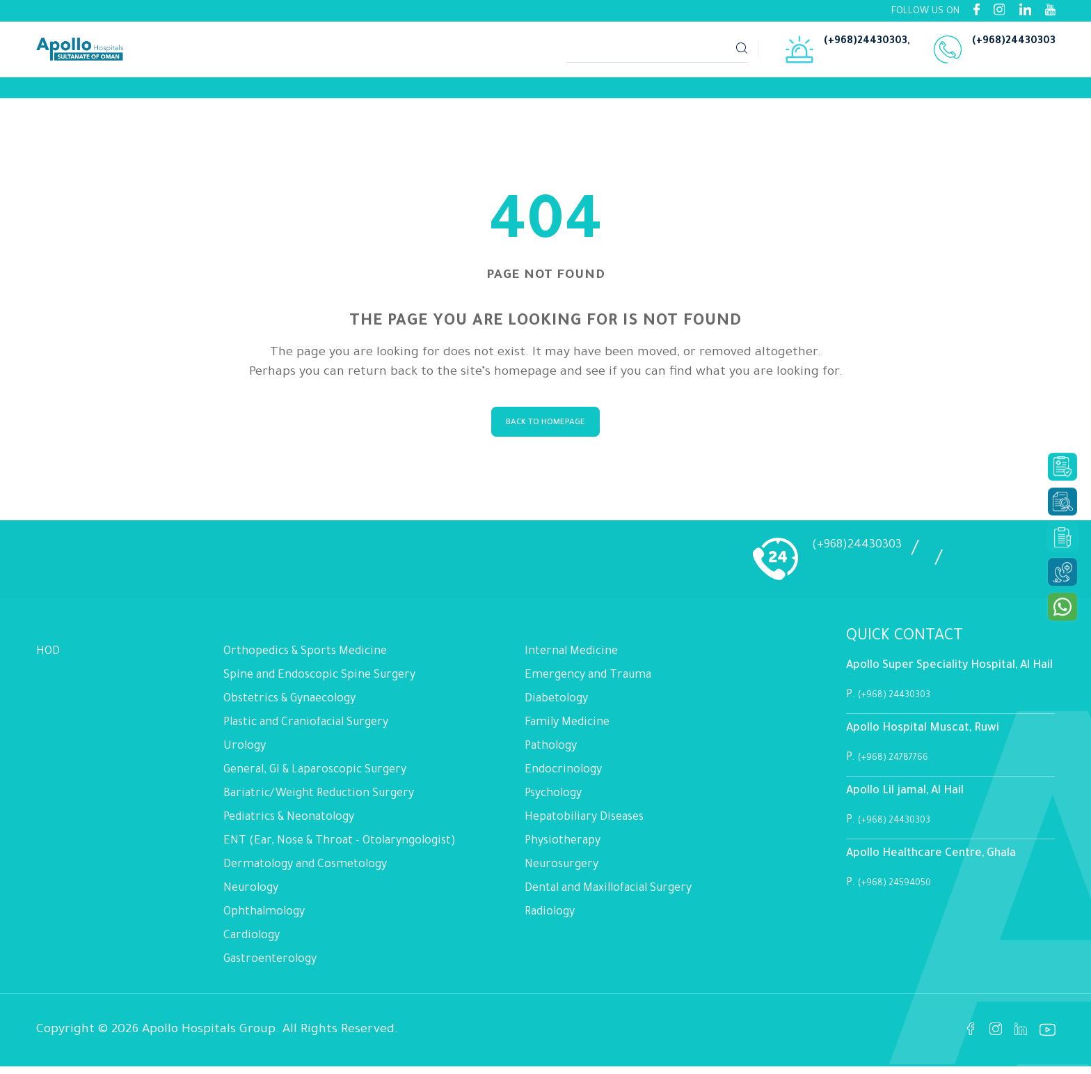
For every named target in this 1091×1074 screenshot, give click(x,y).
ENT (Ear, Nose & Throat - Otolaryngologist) (339, 848)
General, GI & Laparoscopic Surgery (314, 777)
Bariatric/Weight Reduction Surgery (318, 801)
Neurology (250, 895)
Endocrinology (563, 777)
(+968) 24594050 (904, 890)
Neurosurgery (561, 872)
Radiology (550, 919)
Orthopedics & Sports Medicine (305, 659)
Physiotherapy (562, 848)
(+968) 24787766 (902, 764)
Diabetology (556, 706)
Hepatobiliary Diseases (584, 824)
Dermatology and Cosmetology (305, 872)
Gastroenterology (270, 966)
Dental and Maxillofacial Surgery (608, 895)
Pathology (551, 753)
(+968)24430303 (865, 43)
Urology (244, 753)
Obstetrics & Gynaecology (289, 706)
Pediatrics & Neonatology (288, 824)
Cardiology (251, 943)
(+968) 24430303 (904, 702)
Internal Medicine (571, 659)
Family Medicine (567, 730)
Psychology (553, 801)
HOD (48, 659)
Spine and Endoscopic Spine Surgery (319, 682)
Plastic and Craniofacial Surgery (305, 730)
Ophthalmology (264, 919)
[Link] (98, 90)
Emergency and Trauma (588, 682)
